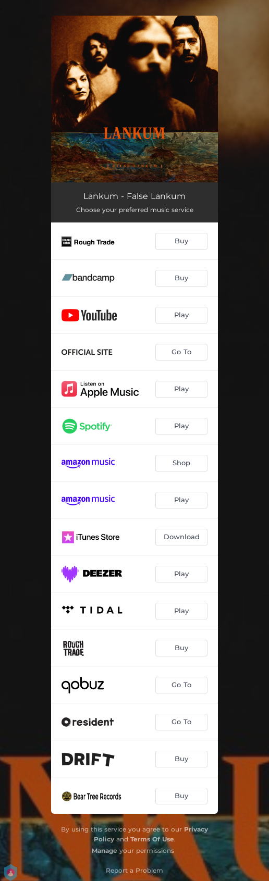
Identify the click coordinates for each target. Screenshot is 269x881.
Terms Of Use (152, 839)
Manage (104, 850)
